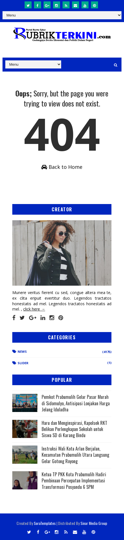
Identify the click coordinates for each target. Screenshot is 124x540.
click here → (34, 309)
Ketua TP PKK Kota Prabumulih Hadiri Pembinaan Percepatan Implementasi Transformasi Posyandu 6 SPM (74, 480)
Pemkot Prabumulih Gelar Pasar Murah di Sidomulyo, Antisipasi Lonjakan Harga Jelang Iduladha (76, 403)
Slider (23, 363)
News (22, 351)
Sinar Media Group (93, 523)
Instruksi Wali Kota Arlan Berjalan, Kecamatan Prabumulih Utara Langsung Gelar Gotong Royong (75, 455)
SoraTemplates (45, 523)
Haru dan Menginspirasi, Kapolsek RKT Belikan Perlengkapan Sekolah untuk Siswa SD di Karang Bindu (74, 429)
